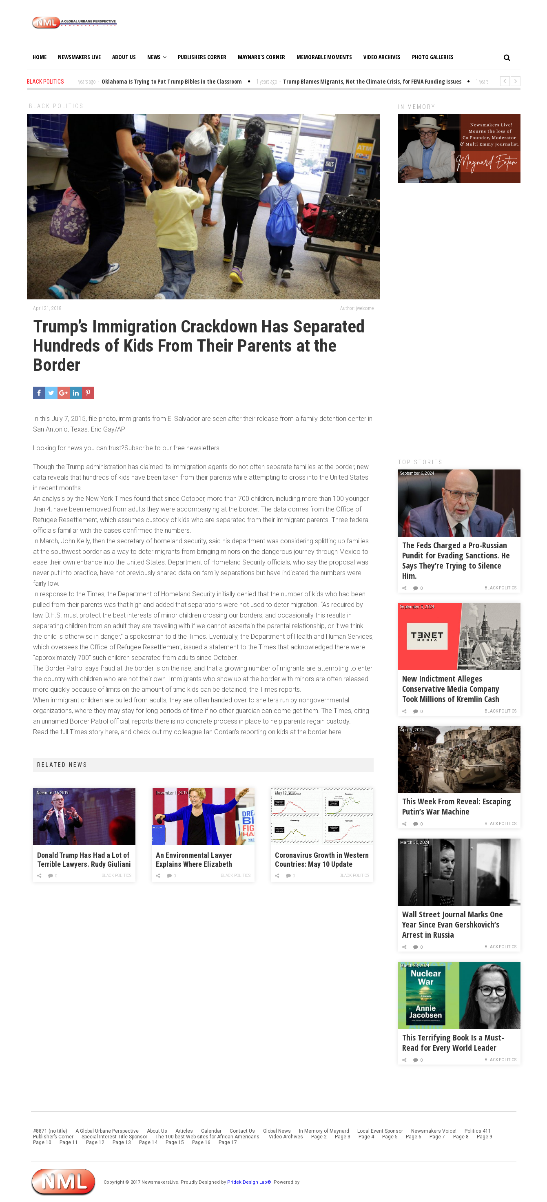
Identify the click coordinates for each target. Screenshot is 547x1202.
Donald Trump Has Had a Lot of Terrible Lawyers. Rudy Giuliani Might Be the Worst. (84, 860)
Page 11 (69, 1142)
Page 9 (484, 1137)
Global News (277, 1131)
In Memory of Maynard (324, 1131)
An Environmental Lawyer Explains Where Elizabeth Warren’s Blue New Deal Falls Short (199, 860)
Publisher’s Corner (53, 1137)
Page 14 (148, 1142)
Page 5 (390, 1137)
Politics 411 (478, 1131)
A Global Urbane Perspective (107, 1131)
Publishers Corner (202, 57)
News (156, 57)
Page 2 (319, 1137)
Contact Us (242, 1131)
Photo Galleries (433, 57)
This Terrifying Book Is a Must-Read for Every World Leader (453, 1042)
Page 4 (366, 1137)
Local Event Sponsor (380, 1131)
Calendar (211, 1131)
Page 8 (461, 1137)
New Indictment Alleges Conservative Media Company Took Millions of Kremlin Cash (450, 688)
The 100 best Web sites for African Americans (208, 1137)
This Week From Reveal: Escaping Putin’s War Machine (456, 806)
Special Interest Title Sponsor (114, 1137)
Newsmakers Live (79, 57)
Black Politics (56, 106)
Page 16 (201, 1142)
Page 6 (413, 1137)
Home (40, 57)
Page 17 (228, 1142)
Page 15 (175, 1142)
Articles (184, 1131)
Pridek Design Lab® (249, 1182)
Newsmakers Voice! (433, 1131)
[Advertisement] (459, 316)
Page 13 (122, 1142)
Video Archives (382, 57)
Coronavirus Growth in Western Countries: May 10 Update (322, 859)
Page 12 (95, 1142)
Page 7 (437, 1137)
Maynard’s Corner (261, 57)
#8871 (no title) (50, 1131)
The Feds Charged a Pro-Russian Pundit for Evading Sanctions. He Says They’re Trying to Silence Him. (456, 560)
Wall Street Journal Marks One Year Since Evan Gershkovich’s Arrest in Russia (452, 924)
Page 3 (342, 1137)
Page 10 (42, 1142)
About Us (124, 57)
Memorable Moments (324, 57)
